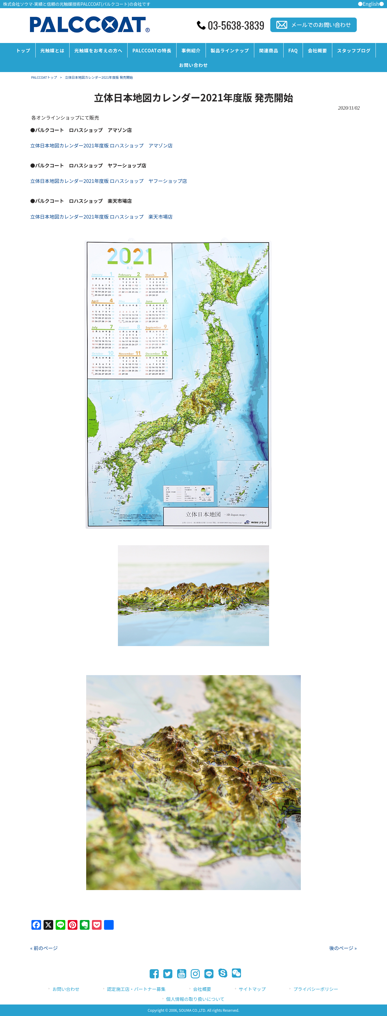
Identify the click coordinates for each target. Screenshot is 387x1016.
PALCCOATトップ (44, 77)
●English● (371, 3)
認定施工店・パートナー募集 (136, 989)
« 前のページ (44, 948)
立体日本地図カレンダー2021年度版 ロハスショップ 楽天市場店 (101, 216)
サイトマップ (252, 989)
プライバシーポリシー (315, 989)
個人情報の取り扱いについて (195, 999)
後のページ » (343, 948)
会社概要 (202, 989)
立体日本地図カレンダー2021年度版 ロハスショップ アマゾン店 (101, 145)
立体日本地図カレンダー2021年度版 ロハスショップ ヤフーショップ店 (108, 180)
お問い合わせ (65, 989)
